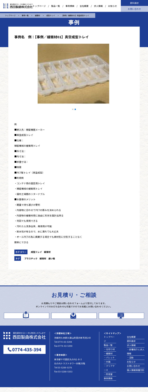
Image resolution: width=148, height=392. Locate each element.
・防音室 (108, 378)
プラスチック (30, 258)
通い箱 (51, 258)
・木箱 (107, 366)
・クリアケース (109, 372)
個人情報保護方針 (135, 374)
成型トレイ (36, 251)
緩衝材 (47, 251)
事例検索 (70, 5)
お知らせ (112, 5)
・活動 (130, 362)
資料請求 (134, 3)
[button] (72, 109)
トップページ (39, 5)
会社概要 (84, 5)
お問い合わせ (134, 8)
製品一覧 (55, 5)
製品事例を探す (125, 318)
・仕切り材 (109, 354)
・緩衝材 (108, 358)
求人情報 (98, 5)
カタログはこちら (30, 317)
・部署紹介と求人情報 (135, 356)
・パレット (109, 362)
